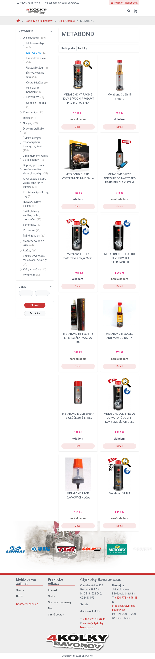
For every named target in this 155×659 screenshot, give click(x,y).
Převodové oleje (36, 60)
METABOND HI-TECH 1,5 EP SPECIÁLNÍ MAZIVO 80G (78, 338)
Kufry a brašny (34, 269)
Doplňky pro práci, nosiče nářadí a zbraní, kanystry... (35, 169)
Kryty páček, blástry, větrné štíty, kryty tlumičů (34, 182)
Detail (78, 126)
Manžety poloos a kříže (33, 243)
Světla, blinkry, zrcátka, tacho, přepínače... (32, 215)
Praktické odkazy (55, 581)
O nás (51, 596)
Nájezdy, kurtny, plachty (32, 203)
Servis (20, 590)
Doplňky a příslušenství (39, 21)
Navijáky (30, 123)
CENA (22, 286)
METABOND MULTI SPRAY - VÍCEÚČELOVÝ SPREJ (78, 415)
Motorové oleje (35, 45)
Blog (50, 608)
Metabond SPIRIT (119, 493)
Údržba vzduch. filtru (35, 75)
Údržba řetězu (37, 67)
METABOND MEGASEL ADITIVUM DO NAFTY (119, 335)
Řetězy (29, 250)
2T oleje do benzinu (33, 90)
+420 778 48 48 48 (126, 597)
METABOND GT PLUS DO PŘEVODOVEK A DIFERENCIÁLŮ (119, 258)
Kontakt (52, 590)
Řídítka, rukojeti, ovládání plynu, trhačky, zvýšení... (33, 144)
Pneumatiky (33, 112)
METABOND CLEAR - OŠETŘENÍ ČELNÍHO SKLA (78, 176)
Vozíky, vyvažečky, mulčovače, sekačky (35, 259)
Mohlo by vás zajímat (26, 581)
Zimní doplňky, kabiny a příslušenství (35, 157)
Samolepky (32, 224)
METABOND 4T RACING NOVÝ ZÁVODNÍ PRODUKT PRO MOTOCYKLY (78, 98)
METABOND (36, 52)
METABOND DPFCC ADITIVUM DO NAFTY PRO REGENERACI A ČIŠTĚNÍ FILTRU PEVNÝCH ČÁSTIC (120, 178)
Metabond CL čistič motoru (119, 96)
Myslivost (31, 275)
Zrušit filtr (35, 313)
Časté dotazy (56, 614)
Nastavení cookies (27, 604)
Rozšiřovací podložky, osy (36, 194)
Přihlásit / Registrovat (124, 3)
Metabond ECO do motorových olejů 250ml (78, 256)
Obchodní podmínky (59, 602)
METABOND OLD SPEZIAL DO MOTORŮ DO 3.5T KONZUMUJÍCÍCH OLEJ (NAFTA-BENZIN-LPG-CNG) (119, 418)
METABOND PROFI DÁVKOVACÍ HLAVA (78, 495)
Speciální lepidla (36, 104)
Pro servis (31, 230)
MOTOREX (35, 97)
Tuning (29, 117)
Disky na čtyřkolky (33, 130)
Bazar (19, 596)
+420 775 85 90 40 (94, 619)
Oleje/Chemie (67, 21)
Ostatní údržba (37, 82)
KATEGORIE (26, 31)
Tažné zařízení (34, 235)
